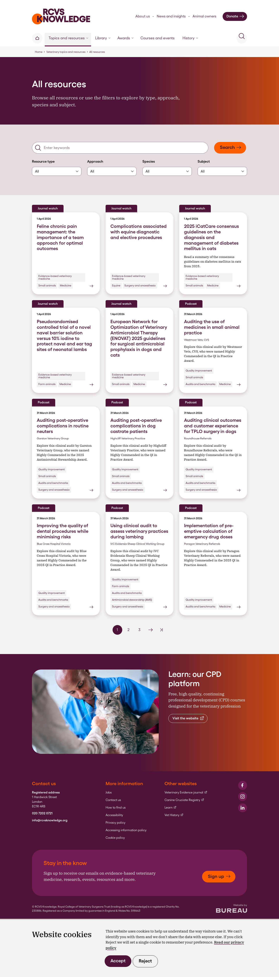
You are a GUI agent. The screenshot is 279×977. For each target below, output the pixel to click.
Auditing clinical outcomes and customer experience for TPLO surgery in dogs (212, 425)
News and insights (171, 16)
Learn (170, 807)
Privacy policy (115, 822)
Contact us (113, 800)
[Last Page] (161, 630)
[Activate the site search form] (241, 38)
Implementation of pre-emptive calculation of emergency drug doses (208, 531)
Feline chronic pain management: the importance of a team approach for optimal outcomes (60, 237)
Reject (145, 961)
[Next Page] (150, 630)
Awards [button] (125, 38)
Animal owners (204, 16)
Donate (235, 16)
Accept (118, 960)
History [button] (190, 38)
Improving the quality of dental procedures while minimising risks (62, 531)
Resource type (43, 161)
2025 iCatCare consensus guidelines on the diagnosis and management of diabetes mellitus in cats (211, 237)
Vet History (173, 815)
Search (230, 147)
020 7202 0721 (42, 813)
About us (142, 16)
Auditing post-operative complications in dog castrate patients (136, 425)
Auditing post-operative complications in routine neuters (63, 425)
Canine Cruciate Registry (184, 800)
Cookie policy (115, 837)
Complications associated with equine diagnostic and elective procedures (138, 231)
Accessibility (114, 815)
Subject (204, 161)
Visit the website (188, 718)
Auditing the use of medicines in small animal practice (211, 327)
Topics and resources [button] (68, 38)
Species (148, 161)
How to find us (116, 807)
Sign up (219, 876)
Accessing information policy (126, 830)
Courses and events (157, 38)
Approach (95, 161)
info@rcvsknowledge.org (49, 820)
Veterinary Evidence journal (185, 792)
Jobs (109, 792)
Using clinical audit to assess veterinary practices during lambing (139, 531)
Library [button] (102, 38)
